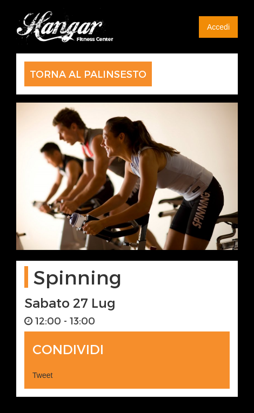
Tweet (42, 375)
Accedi (218, 27)
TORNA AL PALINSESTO (88, 73)
